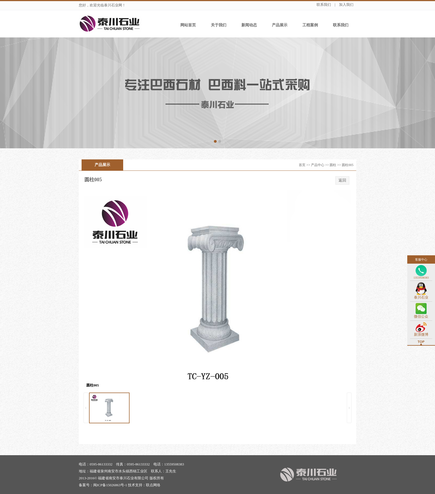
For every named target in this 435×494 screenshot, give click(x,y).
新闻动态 (249, 25)
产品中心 (317, 165)
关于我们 (218, 25)
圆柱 (333, 165)
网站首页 (188, 25)
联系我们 (324, 4)
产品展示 (279, 25)
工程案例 (310, 25)
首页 (302, 165)
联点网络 (153, 485)
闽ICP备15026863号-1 (110, 485)
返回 (342, 180)
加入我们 (346, 4)
